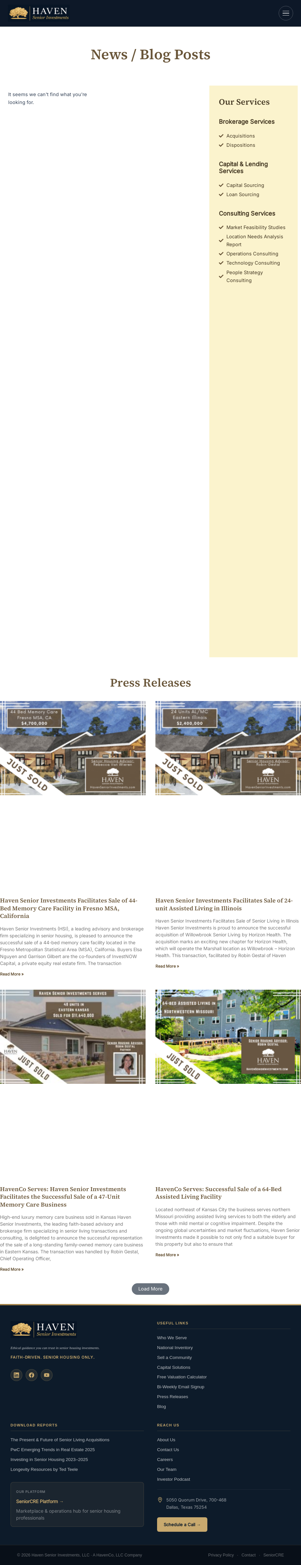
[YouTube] (47, 1375)
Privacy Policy (221, 1555)
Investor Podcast (173, 1479)
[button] (150, 1289)
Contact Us (168, 1449)
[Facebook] (31, 1375)
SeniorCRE (273, 1555)
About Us (166, 1439)
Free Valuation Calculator (182, 1376)
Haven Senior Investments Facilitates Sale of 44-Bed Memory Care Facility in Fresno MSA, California (68, 908)
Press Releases (172, 1396)
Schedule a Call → (182, 1524)
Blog (161, 1406)
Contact (249, 1555)
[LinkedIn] (16, 1375)
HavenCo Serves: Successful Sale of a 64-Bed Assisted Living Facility (218, 1193)
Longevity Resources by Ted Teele (44, 1469)
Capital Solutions (173, 1367)
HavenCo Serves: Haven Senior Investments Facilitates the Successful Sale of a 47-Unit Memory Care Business (63, 1197)
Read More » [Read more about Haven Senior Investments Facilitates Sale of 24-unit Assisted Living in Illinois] (167, 966)
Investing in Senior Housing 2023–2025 (49, 1459)
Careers (165, 1459)
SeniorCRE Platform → (40, 1501)
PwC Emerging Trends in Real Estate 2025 (53, 1449)
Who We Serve (172, 1337)
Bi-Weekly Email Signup (180, 1386)
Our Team (166, 1469)
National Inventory (175, 1347)
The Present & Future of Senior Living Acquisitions (60, 1439)
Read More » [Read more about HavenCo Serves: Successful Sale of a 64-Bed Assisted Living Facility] (167, 1254)
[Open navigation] (286, 13)
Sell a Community (174, 1357)
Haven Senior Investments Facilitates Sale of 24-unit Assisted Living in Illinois (224, 904)
